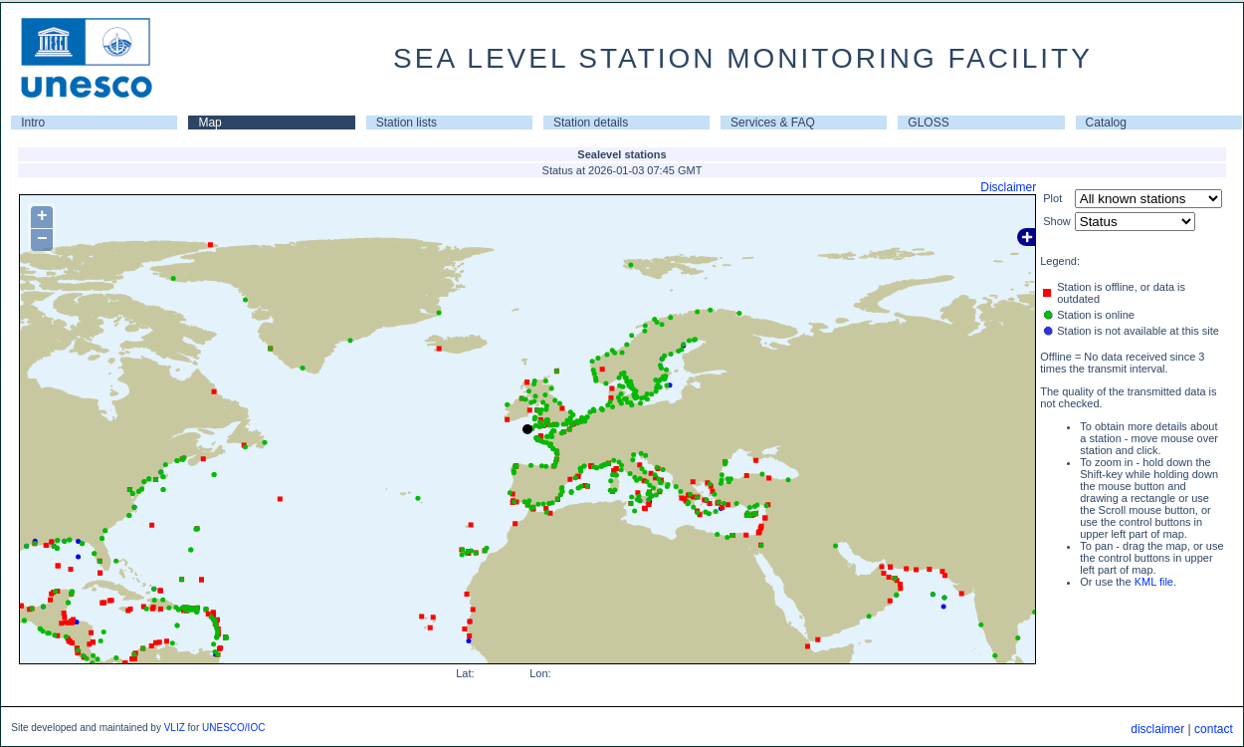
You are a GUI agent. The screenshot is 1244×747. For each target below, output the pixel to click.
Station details (590, 122)
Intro (33, 122)
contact (1213, 729)
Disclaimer (1008, 187)
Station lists (406, 122)
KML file (1154, 582)
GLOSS (928, 122)
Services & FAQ (772, 122)
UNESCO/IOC (233, 727)
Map (209, 122)
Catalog (1106, 122)
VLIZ (174, 727)
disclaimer (1157, 729)
